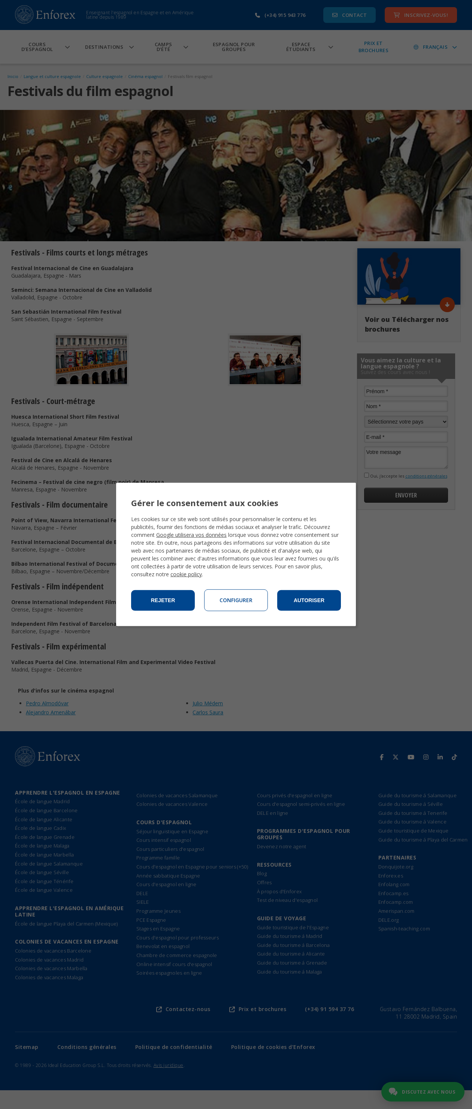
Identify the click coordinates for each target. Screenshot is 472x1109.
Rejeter (163, 600)
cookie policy (186, 574)
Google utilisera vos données (191, 534)
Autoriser (309, 600)
